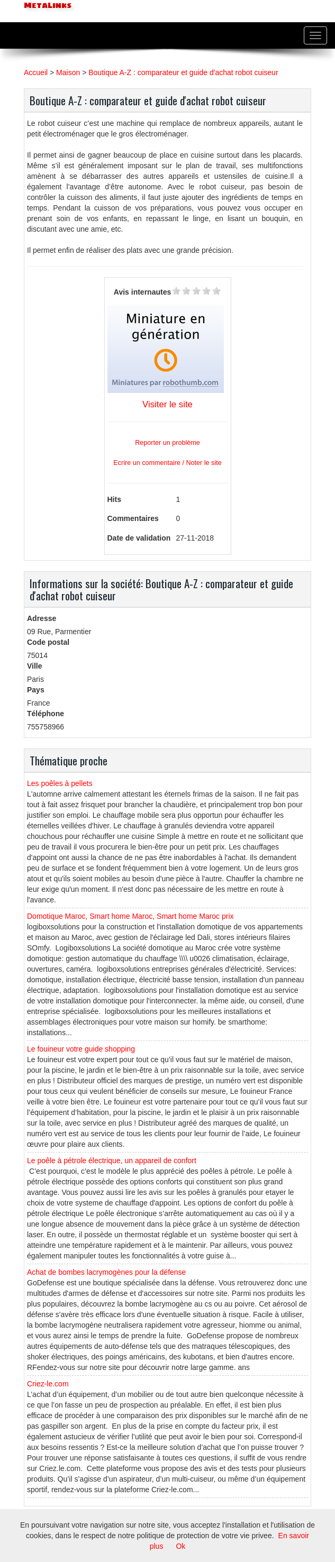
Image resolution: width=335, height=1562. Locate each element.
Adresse (41, 618)
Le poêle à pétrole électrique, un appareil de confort (111, 1160)
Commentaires (133, 518)
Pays (35, 690)
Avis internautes (142, 292)
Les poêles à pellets (60, 783)
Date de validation (139, 538)
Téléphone (45, 713)
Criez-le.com (48, 1384)
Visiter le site (167, 404)
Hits (114, 499)
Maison (68, 72)
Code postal (48, 642)
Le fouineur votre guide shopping (81, 1049)
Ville (34, 666)
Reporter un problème (167, 442)
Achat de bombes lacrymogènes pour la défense (106, 1272)
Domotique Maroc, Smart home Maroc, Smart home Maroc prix (130, 916)
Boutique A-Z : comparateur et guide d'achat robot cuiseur (183, 72)
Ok (180, 1546)
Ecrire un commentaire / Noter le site (167, 463)
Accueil (36, 72)
